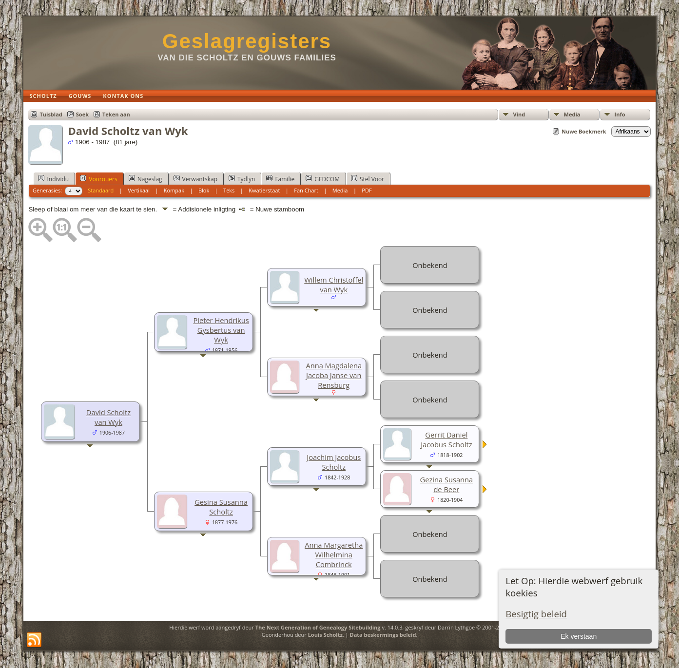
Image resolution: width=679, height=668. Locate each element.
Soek (82, 114)
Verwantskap (195, 178)
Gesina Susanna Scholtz (221, 506)
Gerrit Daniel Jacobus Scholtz (446, 439)
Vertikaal (139, 190)
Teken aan (116, 114)
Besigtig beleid (536, 614)
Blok (203, 190)
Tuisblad (50, 114)
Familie (280, 178)
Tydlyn (242, 178)
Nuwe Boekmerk (584, 131)
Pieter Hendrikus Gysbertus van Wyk (221, 329)
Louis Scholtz (325, 634)
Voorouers (98, 178)
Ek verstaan (579, 636)
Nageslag (145, 178)
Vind (519, 114)
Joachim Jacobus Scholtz (334, 462)
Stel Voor (367, 178)
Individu (53, 178)
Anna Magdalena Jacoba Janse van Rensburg (334, 375)
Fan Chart (306, 190)
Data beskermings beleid (383, 634)
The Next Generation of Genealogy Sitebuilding (318, 627)
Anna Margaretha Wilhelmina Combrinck (334, 554)
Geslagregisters (247, 41)
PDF (366, 190)
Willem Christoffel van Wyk (333, 284)
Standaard (101, 190)
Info (620, 114)
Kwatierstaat (264, 190)
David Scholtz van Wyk (108, 417)
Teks (228, 190)
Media (572, 114)
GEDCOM (323, 178)
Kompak (174, 190)
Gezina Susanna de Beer (446, 484)
